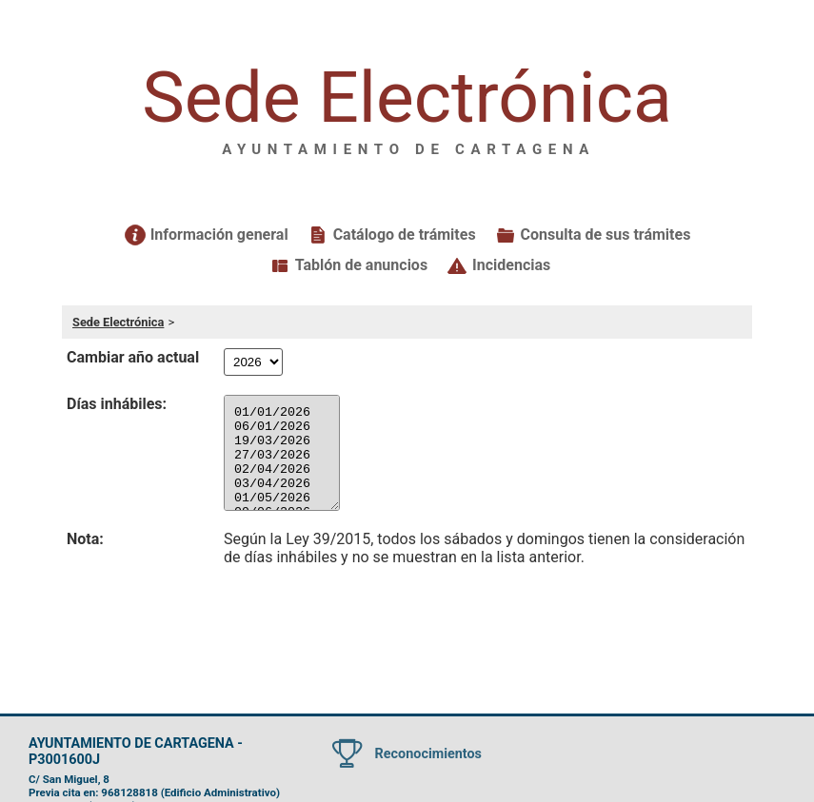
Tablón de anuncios (361, 265)
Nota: (85, 539)
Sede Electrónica (118, 322)
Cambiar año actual (133, 357)
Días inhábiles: (117, 404)
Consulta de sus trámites (606, 234)
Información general (219, 234)
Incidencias (511, 265)
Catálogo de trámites (404, 234)
